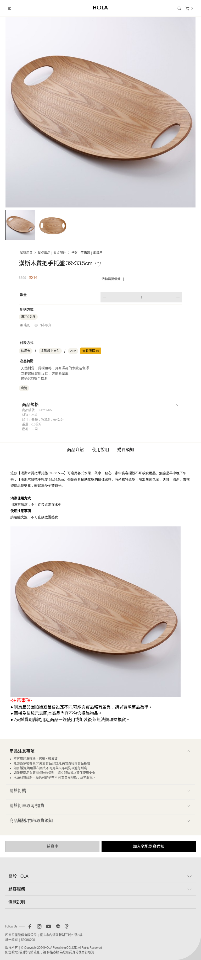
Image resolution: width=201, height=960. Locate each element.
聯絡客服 (53, 952)
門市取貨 (45, 325)
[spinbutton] (141, 297)
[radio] (25, 325)
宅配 (27, 325)
